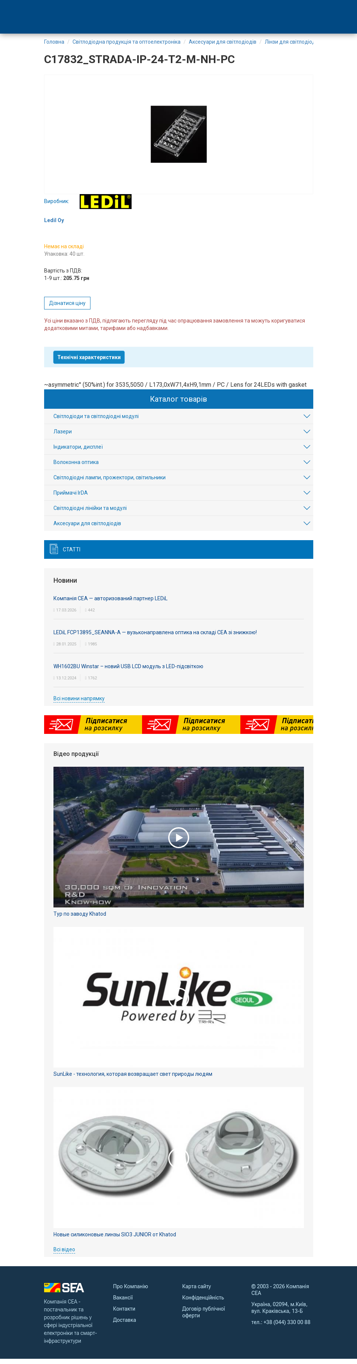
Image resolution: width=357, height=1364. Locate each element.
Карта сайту (196, 1291)
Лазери (62, 437)
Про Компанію (130, 1291)
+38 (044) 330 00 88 (287, 1327)
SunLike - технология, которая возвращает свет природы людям (132, 1079)
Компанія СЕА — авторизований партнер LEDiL (110, 603)
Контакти (124, 1314)
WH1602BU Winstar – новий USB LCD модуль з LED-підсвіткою (128, 671)
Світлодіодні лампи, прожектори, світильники (109, 483)
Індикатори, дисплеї (78, 452)
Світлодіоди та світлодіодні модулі (96, 421)
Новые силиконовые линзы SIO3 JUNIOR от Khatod (114, 1239)
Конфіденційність (203, 1302)
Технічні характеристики (89, 362)
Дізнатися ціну (67, 308)
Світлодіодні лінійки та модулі (90, 513)
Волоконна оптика (76, 467)
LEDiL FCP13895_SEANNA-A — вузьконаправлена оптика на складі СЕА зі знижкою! (155, 637)
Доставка (124, 1325)
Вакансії (123, 1302)
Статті (71, 555)
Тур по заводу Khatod (79, 919)
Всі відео (64, 1254)
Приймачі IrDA (70, 498)
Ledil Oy (54, 225)
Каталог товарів (178, 403)
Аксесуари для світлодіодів (87, 529)
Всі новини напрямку (79, 703)
